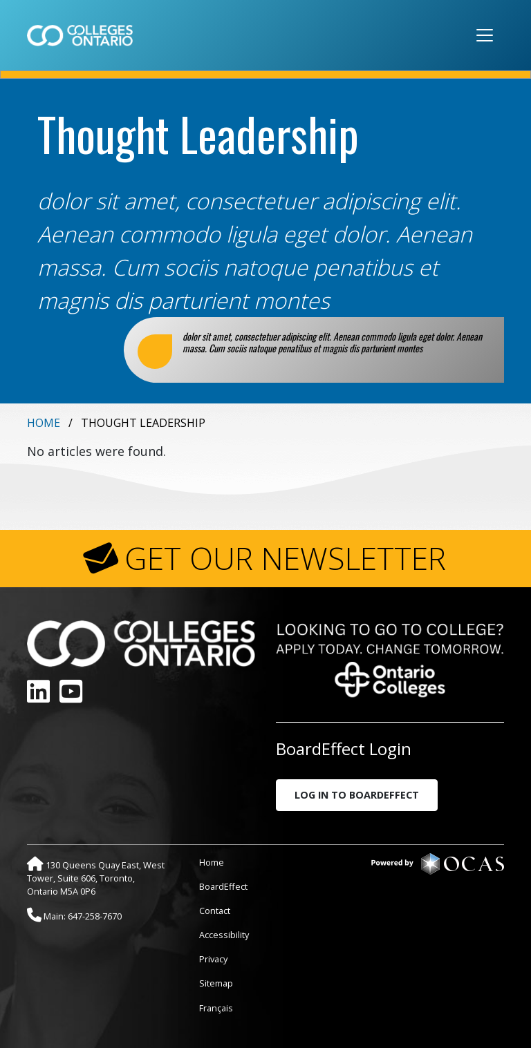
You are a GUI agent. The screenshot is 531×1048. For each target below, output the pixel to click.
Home (43, 422)
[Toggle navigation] (484, 35)
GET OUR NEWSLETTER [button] (285, 558)
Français (216, 1008)
